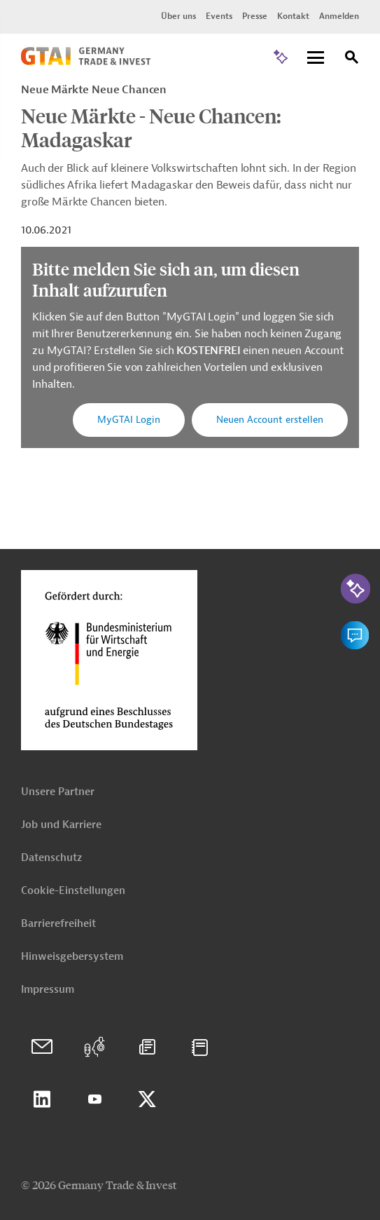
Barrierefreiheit (58, 923)
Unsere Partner (57, 792)
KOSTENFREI (209, 351)
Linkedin (42, 1099)
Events (219, 16)
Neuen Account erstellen (269, 420)
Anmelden (339, 16)
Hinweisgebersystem (72, 956)
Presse (254, 16)
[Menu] (315, 59)
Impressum (47, 989)
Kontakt (293, 16)
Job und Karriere (61, 825)
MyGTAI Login (128, 420)
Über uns (178, 16)
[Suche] (352, 59)
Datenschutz (51, 858)
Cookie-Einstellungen (73, 890)
